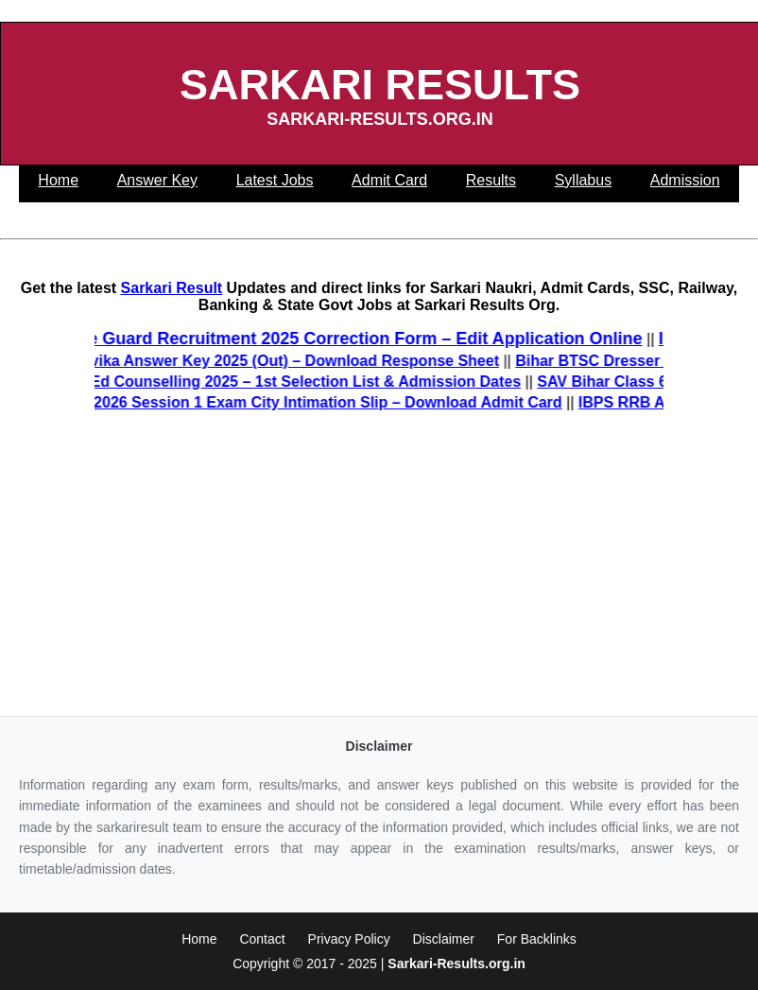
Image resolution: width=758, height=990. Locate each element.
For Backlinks (537, 939)
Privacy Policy (349, 939)
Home (198, 939)
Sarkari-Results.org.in (456, 963)
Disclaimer (443, 939)
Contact (261, 939)
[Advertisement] (379, 564)
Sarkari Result (172, 288)
